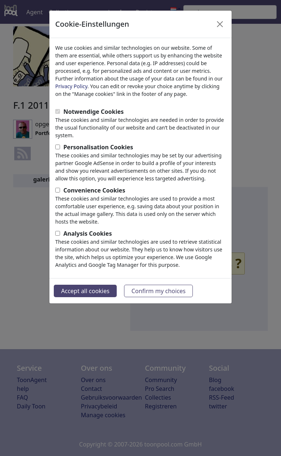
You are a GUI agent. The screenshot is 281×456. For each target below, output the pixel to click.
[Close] (220, 24)
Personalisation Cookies (98, 147)
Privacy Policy (71, 86)
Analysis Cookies (87, 233)
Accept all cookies (85, 291)
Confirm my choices (158, 291)
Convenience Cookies (94, 190)
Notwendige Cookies (93, 112)
